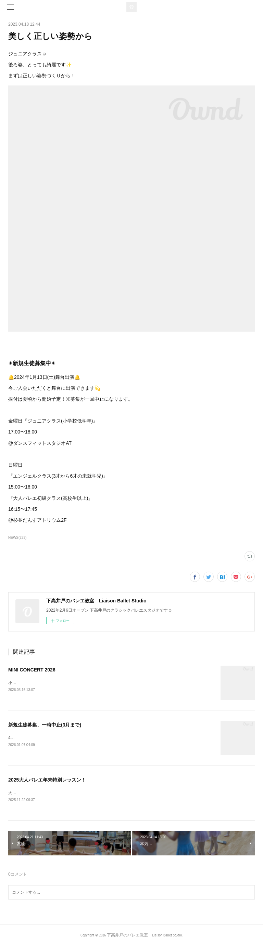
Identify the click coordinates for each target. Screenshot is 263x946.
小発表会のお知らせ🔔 (29, 682)
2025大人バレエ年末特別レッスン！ (47, 780)
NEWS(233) (17, 537)
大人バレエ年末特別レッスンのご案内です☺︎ (51, 793)
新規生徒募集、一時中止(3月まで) (44, 725)
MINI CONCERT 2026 (31, 669)
